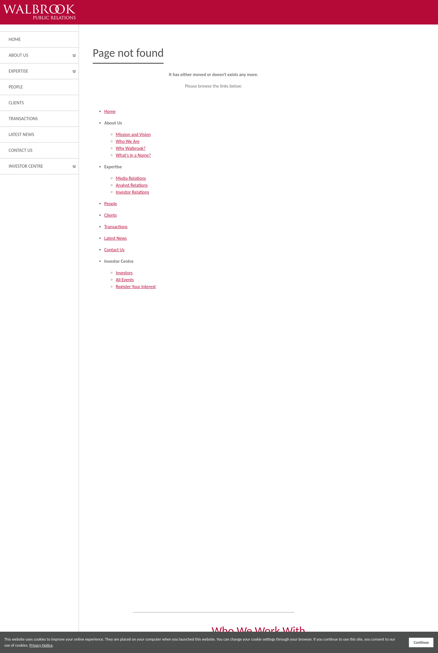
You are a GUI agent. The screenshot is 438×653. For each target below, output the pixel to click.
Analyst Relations (132, 185)
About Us (18, 55)
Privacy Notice (41, 645)
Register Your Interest (136, 286)
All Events (125, 279)
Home (15, 39)
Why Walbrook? (131, 148)
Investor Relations (132, 192)
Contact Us (21, 150)
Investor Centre (26, 166)
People (16, 87)
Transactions (23, 118)
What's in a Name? (133, 155)
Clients (16, 102)
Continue (421, 642)
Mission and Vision (133, 134)
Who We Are (128, 141)
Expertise (18, 71)
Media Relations (131, 178)
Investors (124, 272)
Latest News (21, 134)
